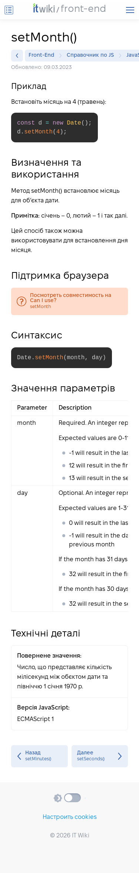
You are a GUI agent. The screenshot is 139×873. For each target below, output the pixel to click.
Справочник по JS (92, 55)
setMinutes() (39, 756)
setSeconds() (100, 756)
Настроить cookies (70, 817)
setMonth (69, 301)
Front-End (43, 55)
